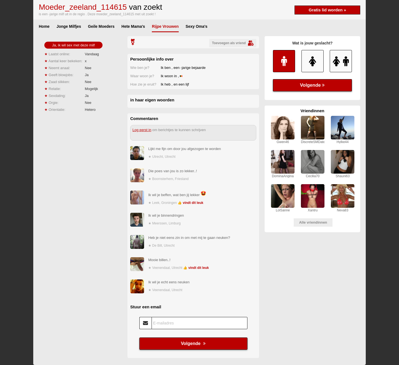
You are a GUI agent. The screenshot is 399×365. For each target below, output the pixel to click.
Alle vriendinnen (313, 222)
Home (44, 26)
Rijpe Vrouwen (165, 26)
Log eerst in (141, 130)
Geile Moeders (101, 26)
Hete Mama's (133, 26)
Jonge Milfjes (69, 26)
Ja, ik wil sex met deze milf (73, 45)
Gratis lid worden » (327, 10)
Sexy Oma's (197, 26)
